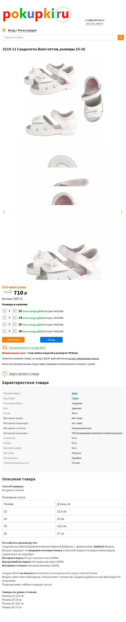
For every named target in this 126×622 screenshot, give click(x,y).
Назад (51, 339)
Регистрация (27, 30)
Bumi (75, 393)
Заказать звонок (94, 23)
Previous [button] (4, 212)
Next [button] (122, 212)
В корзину (13, 339)
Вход (11, 30)
